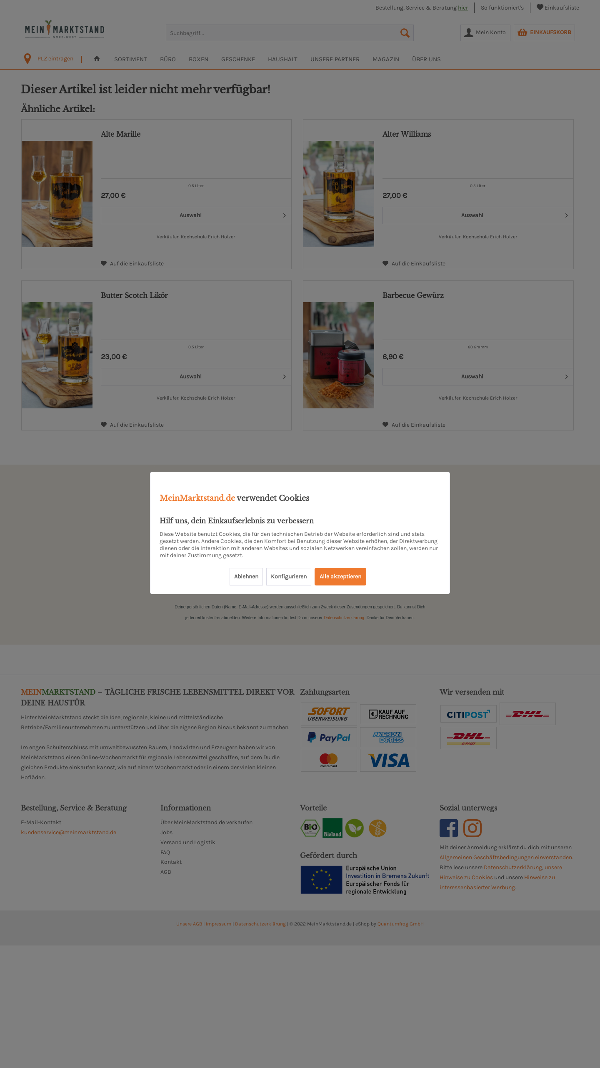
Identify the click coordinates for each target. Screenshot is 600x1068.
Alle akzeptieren (340, 576)
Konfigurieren (289, 576)
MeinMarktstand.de (197, 498)
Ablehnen (246, 576)
